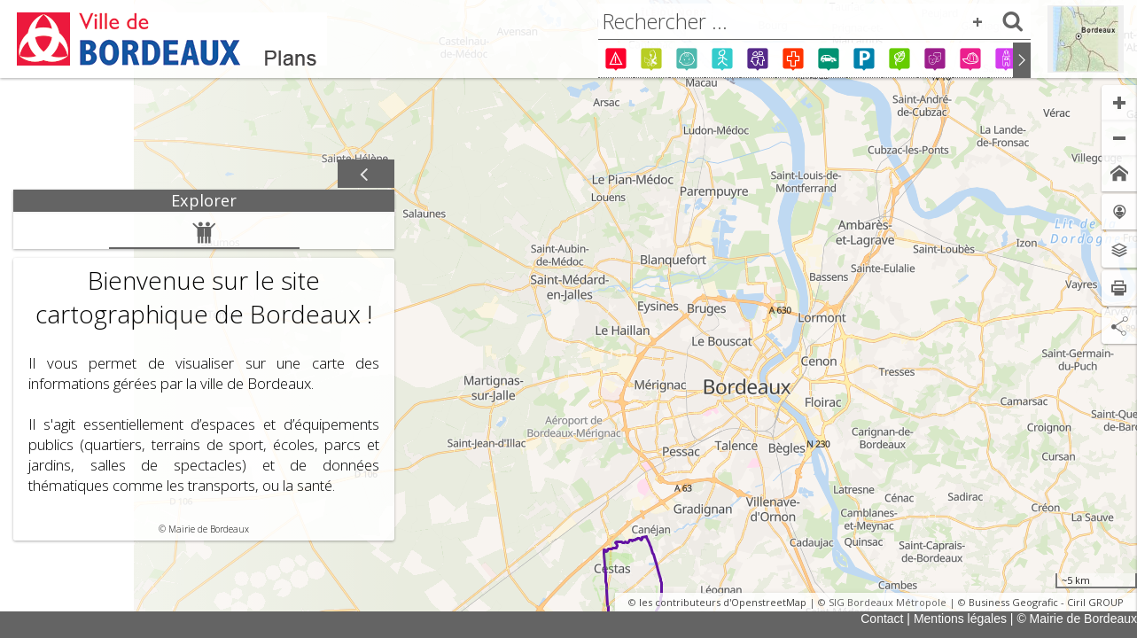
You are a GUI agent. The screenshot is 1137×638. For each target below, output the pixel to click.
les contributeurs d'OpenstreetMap (722, 602)
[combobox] (814, 21)
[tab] (203, 201)
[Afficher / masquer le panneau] (366, 175)
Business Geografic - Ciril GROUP (1046, 602)
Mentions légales (960, 618)
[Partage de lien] (1119, 326)
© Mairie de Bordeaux (1076, 618)
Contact (882, 618)
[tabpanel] (203, 376)
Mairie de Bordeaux (208, 529)
